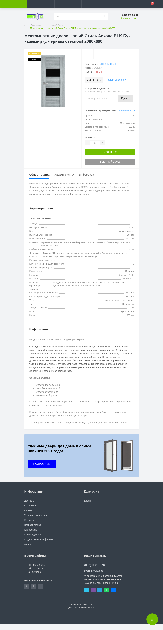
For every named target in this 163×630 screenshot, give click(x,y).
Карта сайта (30, 529)
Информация (87, 174)
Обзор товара (39, 174)
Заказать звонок (128, 18)
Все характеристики (127, 110)
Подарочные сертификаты (38, 539)
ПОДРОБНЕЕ (41, 463)
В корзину (110, 152)
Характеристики (64, 174)
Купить (125, 98)
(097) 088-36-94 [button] (95, 565)
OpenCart (87, 605)
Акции (27, 544)
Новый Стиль (57, 25)
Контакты (29, 520)
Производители (32, 534)
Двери (87, 500)
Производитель (38, 25)
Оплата (28, 510)
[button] (68, 4)
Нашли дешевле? (116, 79)
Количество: (91, 137)
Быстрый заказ (110, 161)
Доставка (29, 500)
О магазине (30, 505)
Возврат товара (32, 525)
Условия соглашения (35, 515)
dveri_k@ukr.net (93, 570)
